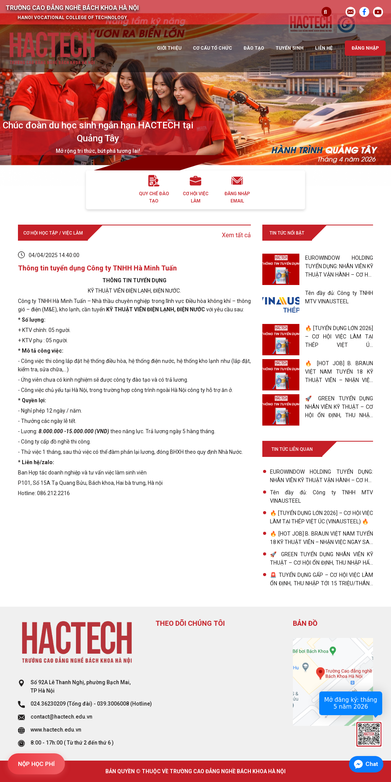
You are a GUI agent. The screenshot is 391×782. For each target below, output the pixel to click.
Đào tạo (254, 48)
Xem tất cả (236, 235)
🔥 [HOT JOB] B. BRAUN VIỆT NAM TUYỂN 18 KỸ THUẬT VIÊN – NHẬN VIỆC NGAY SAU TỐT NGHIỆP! (321, 538)
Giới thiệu (169, 48)
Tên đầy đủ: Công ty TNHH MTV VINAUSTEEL (321, 496)
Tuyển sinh (290, 48)
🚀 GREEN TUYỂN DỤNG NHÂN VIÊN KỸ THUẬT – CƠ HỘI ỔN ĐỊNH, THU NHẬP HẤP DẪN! (321, 559)
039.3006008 (113, 704)
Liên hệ (324, 48)
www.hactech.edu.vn (56, 730)
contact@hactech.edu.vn (61, 717)
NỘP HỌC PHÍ (36, 764)
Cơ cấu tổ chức (212, 48)
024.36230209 (48, 704)
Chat (371, 764)
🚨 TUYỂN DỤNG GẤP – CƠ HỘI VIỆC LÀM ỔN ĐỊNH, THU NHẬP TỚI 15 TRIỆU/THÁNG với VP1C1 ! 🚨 (321, 580)
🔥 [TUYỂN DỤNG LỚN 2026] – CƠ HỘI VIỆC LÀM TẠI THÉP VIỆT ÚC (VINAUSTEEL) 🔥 (321, 517)
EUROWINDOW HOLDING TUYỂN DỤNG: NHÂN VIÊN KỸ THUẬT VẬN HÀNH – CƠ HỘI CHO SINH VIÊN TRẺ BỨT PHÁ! (321, 476)
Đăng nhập (365, 48)
